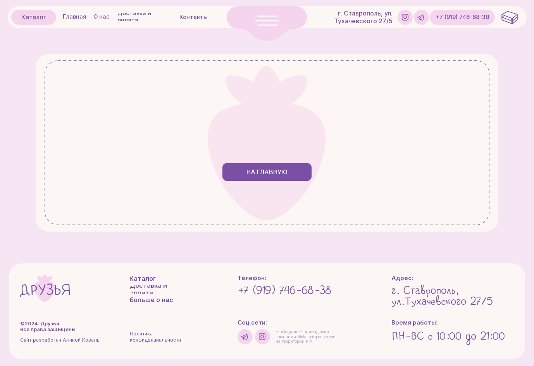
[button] (267, 23)
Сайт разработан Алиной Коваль (60, 340)
